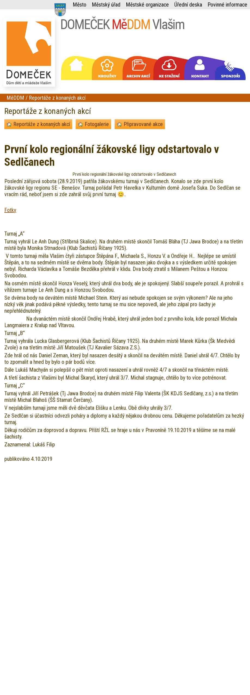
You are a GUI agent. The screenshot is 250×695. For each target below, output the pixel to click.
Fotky (10, 210)
